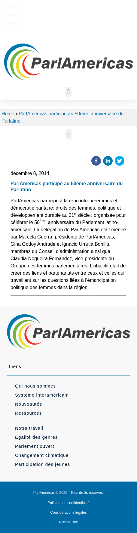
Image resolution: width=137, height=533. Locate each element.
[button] (68, 92)
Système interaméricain (42, 394)
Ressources (28, 413)
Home (8, 113)
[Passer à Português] (97, 7)
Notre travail (29, 428)
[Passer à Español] (76, 7)
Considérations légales (68, 512)
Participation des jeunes (42, 464)
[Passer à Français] (57, 7)
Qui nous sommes (35, 385)
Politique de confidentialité (68, 503)
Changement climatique (42, 455)
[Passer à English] (38, 7)
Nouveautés (28, 404)
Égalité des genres (36, 437)
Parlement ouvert (34, 446)
